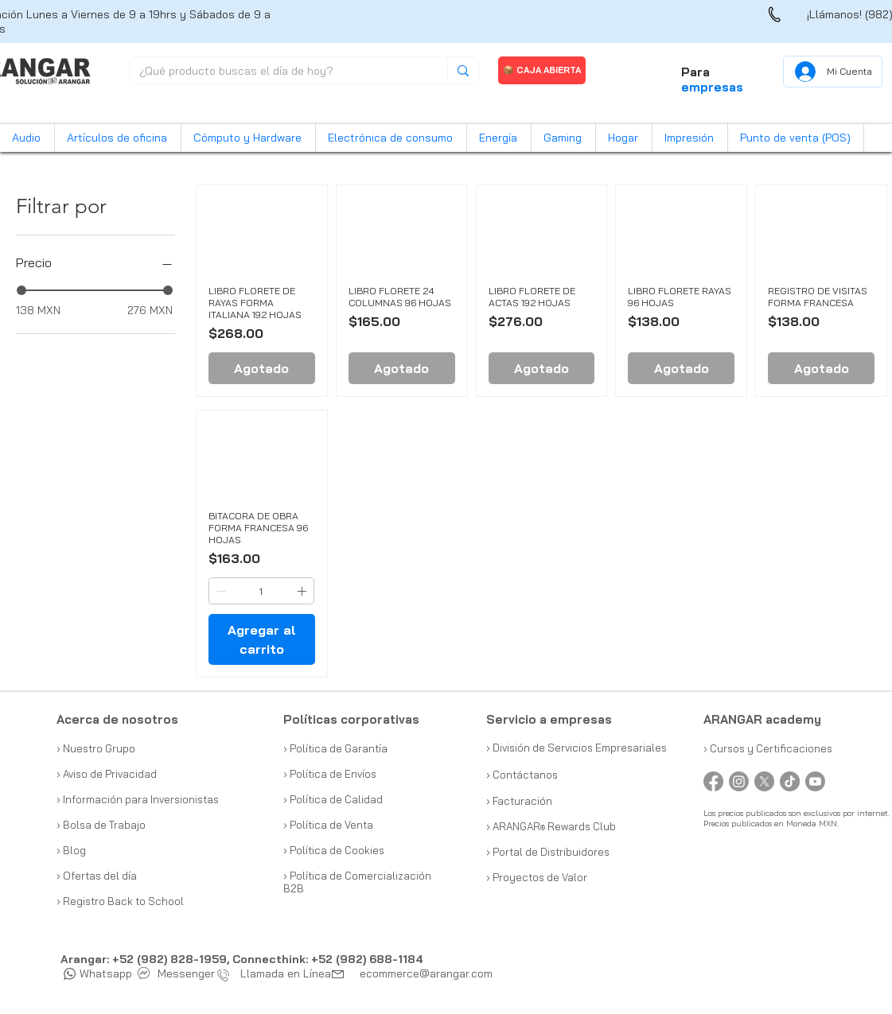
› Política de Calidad (333, 799)
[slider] (21, 290)
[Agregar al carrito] (261, 639)
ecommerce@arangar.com (426, 973)
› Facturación (519, 800)
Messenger (176, 973)
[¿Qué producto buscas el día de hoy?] (276, 71)
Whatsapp (98, 973)
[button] (27, 138)
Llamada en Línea (277, 973)
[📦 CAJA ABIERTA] (542, 70)
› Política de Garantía (335, 748)
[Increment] (303, 591)
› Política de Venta (328, 824)
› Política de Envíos (329, 773)
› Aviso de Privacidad (106, 773)
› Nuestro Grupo (95, 748)
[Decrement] (219, 591)
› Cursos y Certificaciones (767, 748)
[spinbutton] (261, 591)
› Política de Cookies (333, 850)
